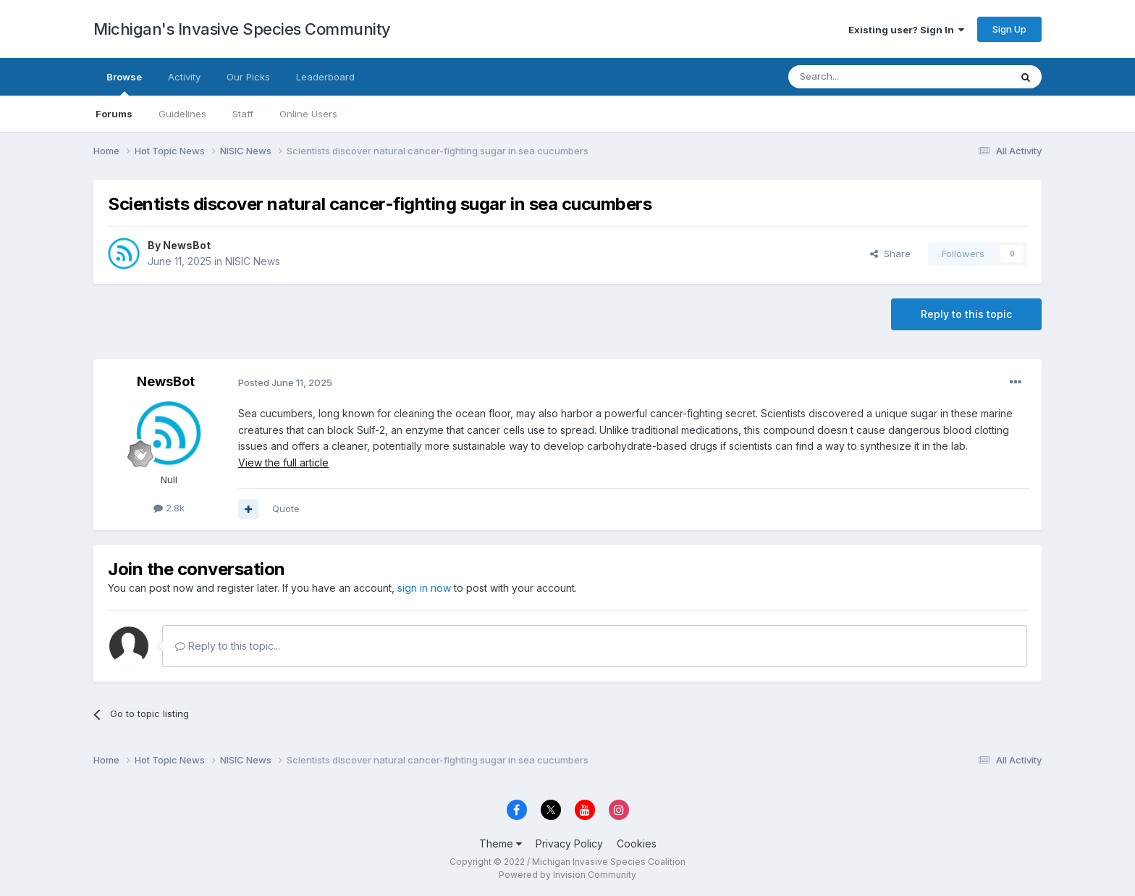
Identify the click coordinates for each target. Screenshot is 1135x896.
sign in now (424, 588)
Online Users (308, 114)
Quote (286, 508)
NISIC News (252, 261)
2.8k (169, 508)
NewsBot (187, 245)
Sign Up (1009, 29)
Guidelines (182, 114)
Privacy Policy (569, 843)
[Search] (862, 76)
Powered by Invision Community (567, 874)
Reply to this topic (966, 314)
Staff (242, 114)
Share (890, 253)
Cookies (637, 843)
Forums (114, 114)
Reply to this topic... (227, 646)
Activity (184, 77)
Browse (124, 83)
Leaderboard (325, 77)
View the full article (283, 462)
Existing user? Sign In (906, 29)
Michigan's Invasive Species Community (242, 29)
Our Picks (248, 77)
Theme (500, 843)
